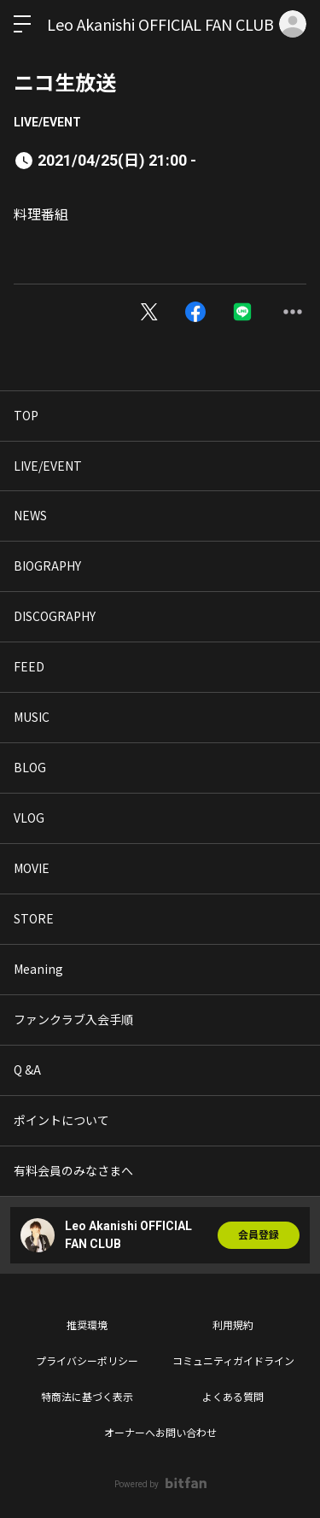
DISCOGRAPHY (55, 615)
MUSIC (31, 716)
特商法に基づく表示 (87, 1398)
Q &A (27, 1069)
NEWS (30, 515)
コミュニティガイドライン (233, 1362)
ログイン (292, 24)
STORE (34, 918)
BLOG (30, 767)
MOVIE (31, 867)
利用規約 (232, 1326)
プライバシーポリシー (87, 1362)
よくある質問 (233, 1398)
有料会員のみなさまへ (73, 1170)
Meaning (38, 968)
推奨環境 (87, 1326)
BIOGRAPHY (47, 565)
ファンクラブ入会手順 (73, 1019)
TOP (26, 415)
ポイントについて (61, 1119)
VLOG (29, 817)
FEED (29, 666)
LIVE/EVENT (47, 122)
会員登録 (258, 1235)
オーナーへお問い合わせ (160, 1433)
